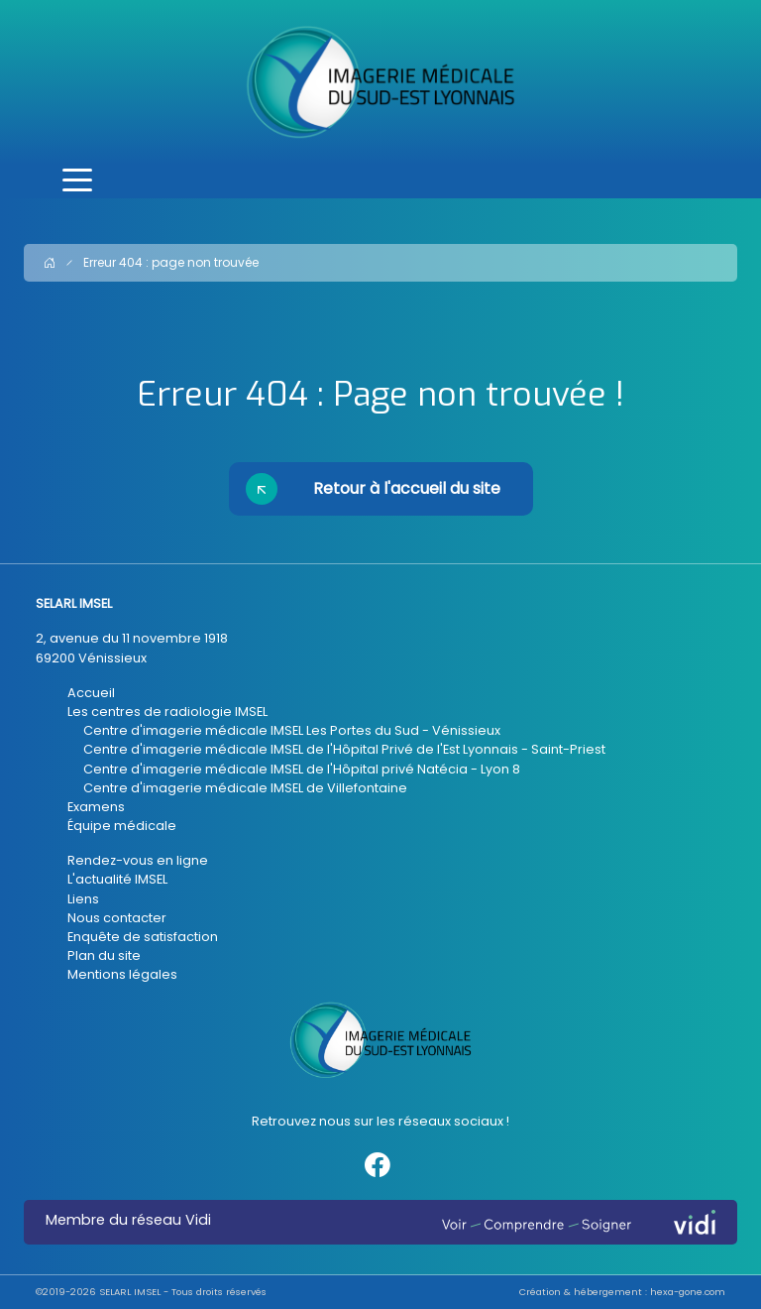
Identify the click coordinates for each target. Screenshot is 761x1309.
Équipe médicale (121, 825)
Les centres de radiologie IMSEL (167, 711)
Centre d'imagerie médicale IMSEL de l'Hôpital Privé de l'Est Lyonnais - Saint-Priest (344, 749)
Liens (83, 899)
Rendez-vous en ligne (137, 860)
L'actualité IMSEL (117, 879)
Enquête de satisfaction (142, 936)
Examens (96, 806)
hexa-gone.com (687, 1291)
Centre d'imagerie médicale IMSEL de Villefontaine (245, 787)
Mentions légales (122, 974)
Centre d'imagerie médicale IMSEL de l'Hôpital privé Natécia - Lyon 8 (301, 769)
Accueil (91, 692)
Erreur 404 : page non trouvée (171, 262)
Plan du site (104, 955)
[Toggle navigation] (77, 181)
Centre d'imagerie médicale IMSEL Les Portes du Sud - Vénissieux (291, 730)
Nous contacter (116, 917)
